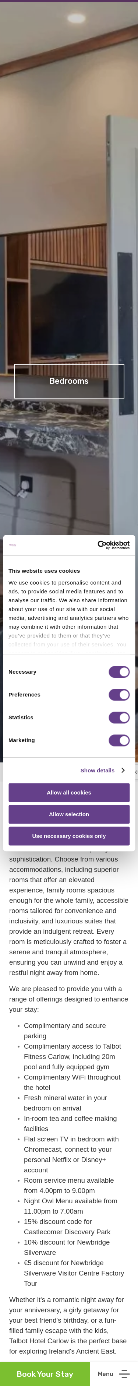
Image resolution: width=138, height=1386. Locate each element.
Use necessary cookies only (69, 836)
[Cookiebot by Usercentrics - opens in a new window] (98, 545)
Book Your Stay (45, 1374)
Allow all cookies (69, 792)
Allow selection (69, 814)
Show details (98, 770)
